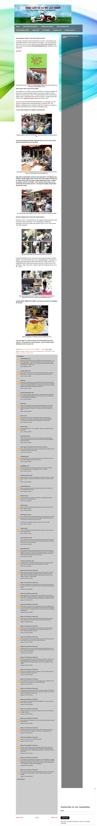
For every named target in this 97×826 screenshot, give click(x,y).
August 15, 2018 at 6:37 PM (26, 600)
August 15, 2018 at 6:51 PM (26, 741)
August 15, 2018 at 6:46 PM (26, 674)
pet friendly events (29, 352)
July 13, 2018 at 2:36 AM (25, 399)
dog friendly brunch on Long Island (42, 351)
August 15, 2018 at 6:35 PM (26, 578)
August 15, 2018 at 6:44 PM (26, 653)
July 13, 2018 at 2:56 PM (25, 442)
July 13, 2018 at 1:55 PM (25, 431)
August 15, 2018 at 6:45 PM (26, 665)
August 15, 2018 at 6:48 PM (26, 695)
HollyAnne (22, 495)
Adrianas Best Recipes (25, 392)
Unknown (22, 426)
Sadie (21, 403)
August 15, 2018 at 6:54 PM (26, 765)
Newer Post (19, 817)
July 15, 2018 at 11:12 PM (26, 556)
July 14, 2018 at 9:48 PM (25, 510)
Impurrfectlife (23, 548)
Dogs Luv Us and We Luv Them (27, 570)
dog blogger (22, 351)
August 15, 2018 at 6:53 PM (26, 753)
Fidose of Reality (26, 44)
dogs (52, 351)
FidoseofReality (24, 358)
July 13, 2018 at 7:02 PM (25, 471)
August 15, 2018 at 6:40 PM (26, 612)
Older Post (54, 817)
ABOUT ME (35, 30)
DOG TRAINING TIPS (63, 26)
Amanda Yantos (24, 370)
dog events (32, 351)
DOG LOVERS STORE (22, 30)
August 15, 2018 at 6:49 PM (26, 714)
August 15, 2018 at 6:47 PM (26, 684)
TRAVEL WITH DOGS (47, 26)
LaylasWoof (23, 456)
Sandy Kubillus (24, 486)
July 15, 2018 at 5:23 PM (25, 524)
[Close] (95, 788)
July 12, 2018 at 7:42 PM (25, 388)
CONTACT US (57, 30)
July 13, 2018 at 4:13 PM (25, 452)
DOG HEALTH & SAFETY (30, 26)
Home (18, 26)
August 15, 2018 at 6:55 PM (26, 776)
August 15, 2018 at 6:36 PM (26, 589)
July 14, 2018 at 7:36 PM (25, 491)
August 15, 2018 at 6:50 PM (26, 732)
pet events (22, 352)
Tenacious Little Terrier (25, 561)
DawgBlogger (23, 465)
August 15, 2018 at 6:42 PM (26, 632)
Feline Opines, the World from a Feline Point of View (32, 447)
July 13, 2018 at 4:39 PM (25, 461)
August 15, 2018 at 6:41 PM (26, 621)
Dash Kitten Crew (24, 514)
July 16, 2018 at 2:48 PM (25, 566)
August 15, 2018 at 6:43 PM (26, 642)
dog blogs (27, 351)
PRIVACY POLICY (70, 30)
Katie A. (22, 415)
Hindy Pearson (23, 436)
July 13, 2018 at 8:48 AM (25, 411)
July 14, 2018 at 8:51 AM (25, 481)
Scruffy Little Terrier (25, 475)
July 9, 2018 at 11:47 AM (25, 366)
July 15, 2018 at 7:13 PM (25, 533)
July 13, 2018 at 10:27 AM (26, 422)
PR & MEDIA (46, 30)
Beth (21, 380)
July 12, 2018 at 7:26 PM (25, 376)
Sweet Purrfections (24, 537)
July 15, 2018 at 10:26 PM (26, 544)
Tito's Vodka (44, 105)
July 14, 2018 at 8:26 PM (25, 500)
